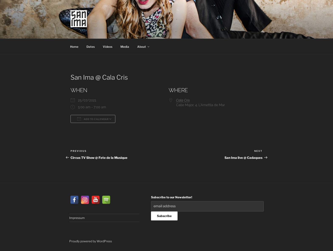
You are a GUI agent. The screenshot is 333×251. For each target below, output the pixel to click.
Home (74, 46)
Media (124, 46)
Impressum (77, 218)
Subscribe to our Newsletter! (171, 197)
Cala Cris (183, 100)
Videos (107, 46)
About (143, 46)
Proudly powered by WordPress (90, 241)
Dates (90, 46)
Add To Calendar (93, 119)
